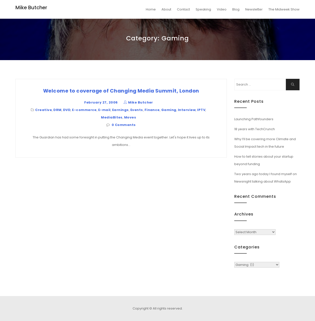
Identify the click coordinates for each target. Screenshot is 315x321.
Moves (130, 117)
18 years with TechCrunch (254, 129)
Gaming (168, 109)
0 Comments (124, 124)
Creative (43, 109)
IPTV (201, 109)
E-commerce (84, 109)
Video (222, 9)
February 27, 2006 (101, 102)
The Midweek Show (284, 9)
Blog (235, 9)
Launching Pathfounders (253, 119)
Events (136, 109)
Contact (183, 9)
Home (151, 9)
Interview (187, 109)
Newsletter (254, 9)
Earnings (120, 109)
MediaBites (112, 117)
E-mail (104, 109)
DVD (67, 109)
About (166, 9)
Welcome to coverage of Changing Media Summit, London (121, 90)
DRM (57, 109)
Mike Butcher (31, 7)
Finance (152, 109)
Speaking (203, 9)
